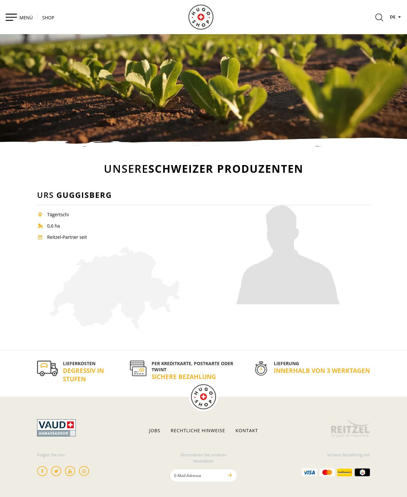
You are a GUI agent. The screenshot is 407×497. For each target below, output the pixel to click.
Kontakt (246, 431)
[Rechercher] (379, 18)
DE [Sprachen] (396, 17)
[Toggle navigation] (19, 17)
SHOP (48, 18)
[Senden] (230, 475)
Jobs (154, 431)
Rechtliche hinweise (198, 431)
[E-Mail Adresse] (196, 475)
